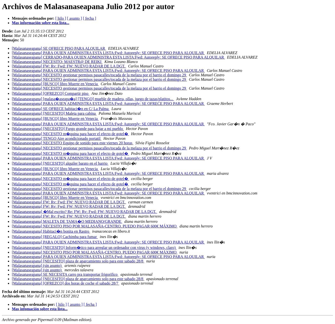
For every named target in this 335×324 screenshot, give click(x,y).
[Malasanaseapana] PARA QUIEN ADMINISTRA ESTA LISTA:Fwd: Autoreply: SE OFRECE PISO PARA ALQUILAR (108, 53)
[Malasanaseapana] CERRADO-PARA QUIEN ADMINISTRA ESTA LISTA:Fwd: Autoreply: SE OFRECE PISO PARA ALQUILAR (118, 57)
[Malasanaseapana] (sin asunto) (37, 265)
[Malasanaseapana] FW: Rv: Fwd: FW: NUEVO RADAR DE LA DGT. (69, 66)
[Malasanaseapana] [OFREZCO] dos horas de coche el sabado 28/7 (65, 283)
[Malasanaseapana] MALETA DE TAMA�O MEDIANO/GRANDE (67, 221)
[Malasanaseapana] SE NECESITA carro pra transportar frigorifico (65, 274)
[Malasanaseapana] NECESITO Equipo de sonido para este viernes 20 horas (72, 143)
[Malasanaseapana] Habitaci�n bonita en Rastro (51, 231)
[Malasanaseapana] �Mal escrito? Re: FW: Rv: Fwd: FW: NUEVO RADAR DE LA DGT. (84, 212)
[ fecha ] (89, 18)
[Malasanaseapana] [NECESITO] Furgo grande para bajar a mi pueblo (68, 129)
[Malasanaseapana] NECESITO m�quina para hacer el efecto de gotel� (70, 134)
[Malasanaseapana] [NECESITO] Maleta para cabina (54, 113)
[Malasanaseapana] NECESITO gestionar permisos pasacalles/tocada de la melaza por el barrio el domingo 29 (99, 75)
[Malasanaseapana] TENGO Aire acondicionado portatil (57, 138)
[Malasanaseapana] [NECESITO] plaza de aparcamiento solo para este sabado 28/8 (78, 261)
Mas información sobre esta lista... (40, 23)
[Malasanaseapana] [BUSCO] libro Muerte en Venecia (55, 84)
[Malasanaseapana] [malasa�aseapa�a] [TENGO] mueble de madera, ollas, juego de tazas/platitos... (93, 99)
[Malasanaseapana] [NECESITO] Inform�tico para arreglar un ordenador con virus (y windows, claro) (94, 247)
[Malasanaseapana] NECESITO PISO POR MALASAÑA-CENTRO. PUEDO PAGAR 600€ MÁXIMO (94, 226)
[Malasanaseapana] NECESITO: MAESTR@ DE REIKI (57, 62)
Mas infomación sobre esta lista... (40, 309)
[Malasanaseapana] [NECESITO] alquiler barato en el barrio (60, 163)
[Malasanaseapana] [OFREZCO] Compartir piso (50, 93)
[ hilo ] (60, 18)
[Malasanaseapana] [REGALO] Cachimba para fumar (55, 237)
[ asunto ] (74, 18)
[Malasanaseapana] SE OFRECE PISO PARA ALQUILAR (59, 48)
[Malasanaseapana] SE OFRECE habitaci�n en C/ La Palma (60, 109)
